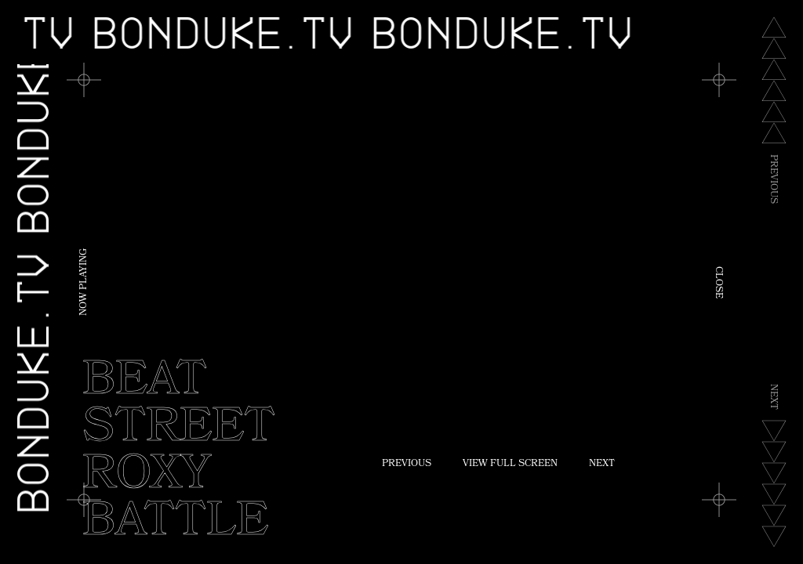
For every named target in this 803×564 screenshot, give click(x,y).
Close (717, 282)
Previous (406, 464)
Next (602, 464)
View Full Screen (510, 464)
